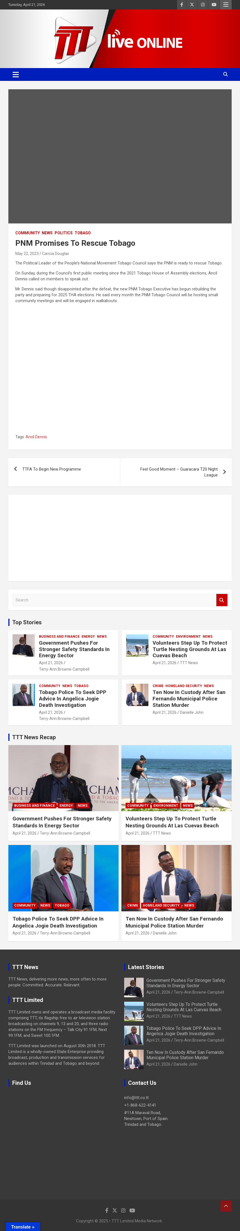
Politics (64, 233)
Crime (158, 686)
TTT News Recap (34, 737)
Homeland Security (183, 686)
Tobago (83, 233)
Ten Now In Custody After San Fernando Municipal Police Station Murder (189, 698)
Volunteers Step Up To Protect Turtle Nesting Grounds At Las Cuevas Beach (190, 649)
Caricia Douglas (55, 253)
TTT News (189, 663)
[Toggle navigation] (15, 74)
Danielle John (192, 712)
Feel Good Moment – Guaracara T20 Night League (179, 472)
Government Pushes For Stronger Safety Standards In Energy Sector (74, 649)
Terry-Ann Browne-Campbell (64, 669)
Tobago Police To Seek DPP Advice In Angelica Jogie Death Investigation (72, 698)
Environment (188, 637)
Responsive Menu (226, 4)
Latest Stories (146, 967)
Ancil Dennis (36, 437)
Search (221, 600)
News (47, 233)
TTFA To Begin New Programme (51, 469)
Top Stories (27, 622)
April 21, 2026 (51, 663)
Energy (88, 637)
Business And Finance (59, 637)
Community (27, 233)
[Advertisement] (120, 538)
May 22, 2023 (27, 253)
